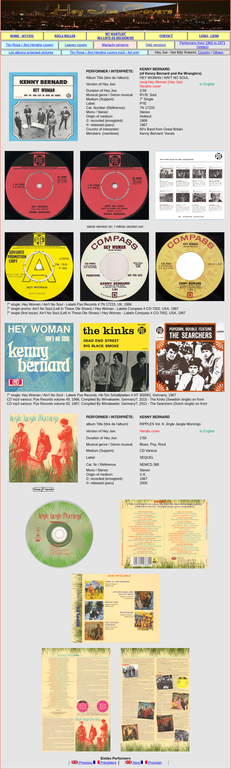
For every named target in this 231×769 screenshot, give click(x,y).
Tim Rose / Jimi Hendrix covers (29, 45)
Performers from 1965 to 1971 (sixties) (202, 45)
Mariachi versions (115, 45)
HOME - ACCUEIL (22, 36)
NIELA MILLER (64, 36)
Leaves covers (76, 45)
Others (218, 52)
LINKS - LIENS (209, 36)
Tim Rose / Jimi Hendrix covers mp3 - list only (104, 52)
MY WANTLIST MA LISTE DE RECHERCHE (115, 36)
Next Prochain (143, 762)
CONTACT (166, 36)
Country (204, 52)
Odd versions (156, 45)
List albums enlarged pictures (31, 52)
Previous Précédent (94, 762)
